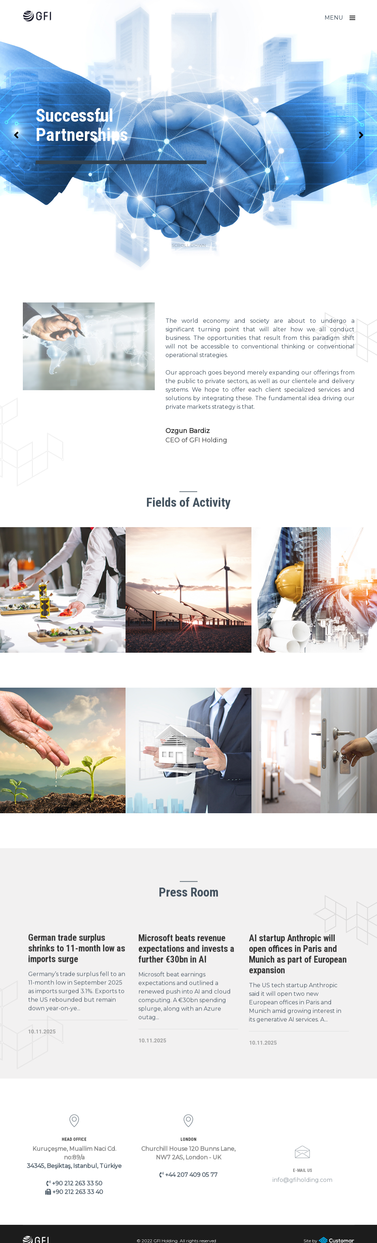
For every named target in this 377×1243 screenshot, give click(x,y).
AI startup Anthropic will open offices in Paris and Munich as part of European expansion (298, 999)
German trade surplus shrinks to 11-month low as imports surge (76, 988)
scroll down (189, 231)
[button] (361, 128)
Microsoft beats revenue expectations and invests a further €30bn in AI (186, 992)
